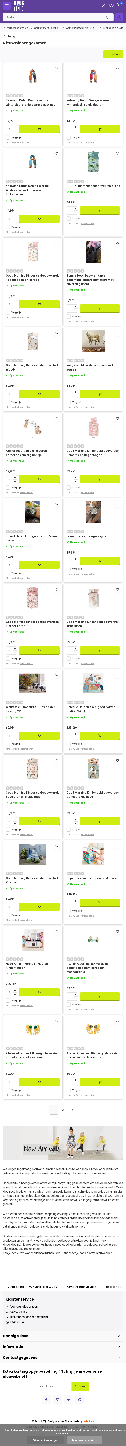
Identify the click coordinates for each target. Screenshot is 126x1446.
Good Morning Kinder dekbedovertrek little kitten (93, 624)
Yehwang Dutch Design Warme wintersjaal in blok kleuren (88, 102)
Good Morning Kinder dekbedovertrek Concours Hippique (93, 795)
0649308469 (18, 1312)
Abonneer (80, 1386)
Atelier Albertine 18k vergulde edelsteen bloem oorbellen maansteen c (88, 968)
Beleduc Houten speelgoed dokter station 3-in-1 (91, 709)
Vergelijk (16, 137)
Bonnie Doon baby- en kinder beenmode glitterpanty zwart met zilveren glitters (90, 280)
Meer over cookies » (84, 1440)
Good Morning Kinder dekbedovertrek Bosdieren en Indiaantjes (32, 795)
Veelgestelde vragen (24, 1306)
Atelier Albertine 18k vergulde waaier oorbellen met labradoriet (93, 1055)
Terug (9, 36)
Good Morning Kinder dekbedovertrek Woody (32, 367)
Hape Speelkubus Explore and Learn (92, 878)
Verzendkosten (26, 142)
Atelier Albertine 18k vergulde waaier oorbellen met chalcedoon (32, 1055)
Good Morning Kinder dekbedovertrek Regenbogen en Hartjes (32, 277)
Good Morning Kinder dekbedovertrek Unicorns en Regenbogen (93, 453)
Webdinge (88, 1421)
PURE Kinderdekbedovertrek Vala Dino (93, 186)
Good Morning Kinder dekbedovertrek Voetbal (32, 880)
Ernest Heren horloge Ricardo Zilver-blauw (31, 538)
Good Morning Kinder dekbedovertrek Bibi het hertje (32, 624)
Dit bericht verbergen (45, 1440)
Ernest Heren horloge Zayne (86, 536)
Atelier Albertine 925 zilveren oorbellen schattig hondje (26, 453)
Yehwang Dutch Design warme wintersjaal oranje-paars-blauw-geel (31, 102)
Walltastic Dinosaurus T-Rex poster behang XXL (30, 709)
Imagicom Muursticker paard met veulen (90, 367)
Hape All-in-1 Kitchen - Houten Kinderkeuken (27, 966)
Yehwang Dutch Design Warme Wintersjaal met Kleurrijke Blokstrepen (27, 190)
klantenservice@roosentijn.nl (29, 1317)
